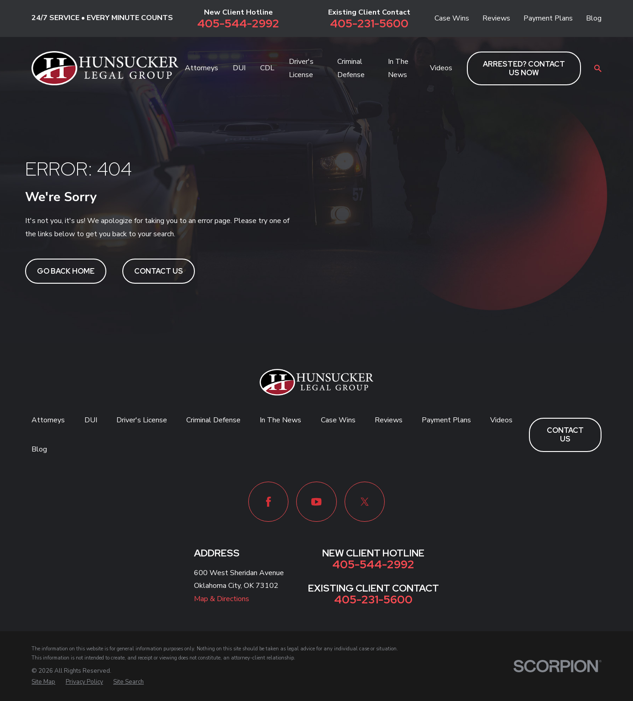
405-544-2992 (238, 24)
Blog (594, 18)
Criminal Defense (213, 420)
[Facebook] (268, 502)
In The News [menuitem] (398, 68)
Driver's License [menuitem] (301, 68)
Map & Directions (221, 599)
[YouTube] (316, 502)
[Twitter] (365, 502)
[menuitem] (43, 682)
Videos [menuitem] (441, 68)
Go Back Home (65, 271)
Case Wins (451, 18)
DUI (90, 420)
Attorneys (48, 420)
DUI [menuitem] (239, 68)
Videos (501, 420)
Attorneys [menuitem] (201, 68)
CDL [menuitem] (267, 68)
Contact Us (158, 271)
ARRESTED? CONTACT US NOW (524, 68)
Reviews (496, 18)
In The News (280, 420)
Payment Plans (548, 18)
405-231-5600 (369, 24)
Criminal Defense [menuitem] (351, 68)
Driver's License (141, 420)
